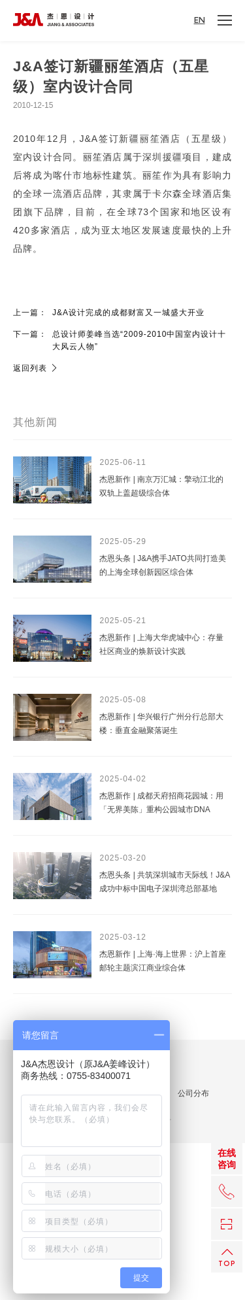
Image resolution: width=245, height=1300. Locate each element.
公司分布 (193, 1093)
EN (199, 20)
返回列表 (36, 368)
